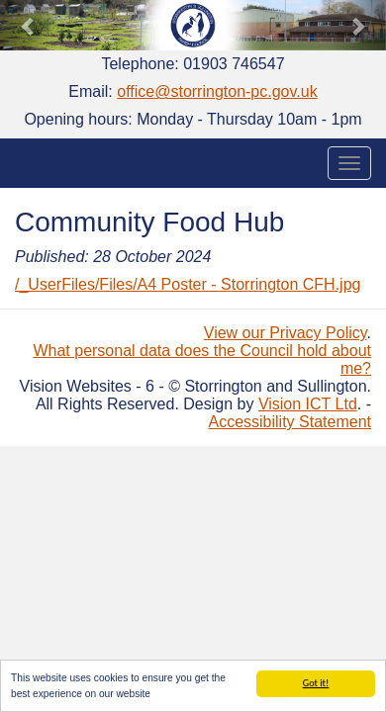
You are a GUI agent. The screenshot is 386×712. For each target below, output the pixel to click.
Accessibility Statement (289, 421)
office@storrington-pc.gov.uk (217, 91)
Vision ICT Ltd (307, 404)
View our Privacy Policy (285, 332)
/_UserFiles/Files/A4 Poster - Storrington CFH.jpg (187, 284)
